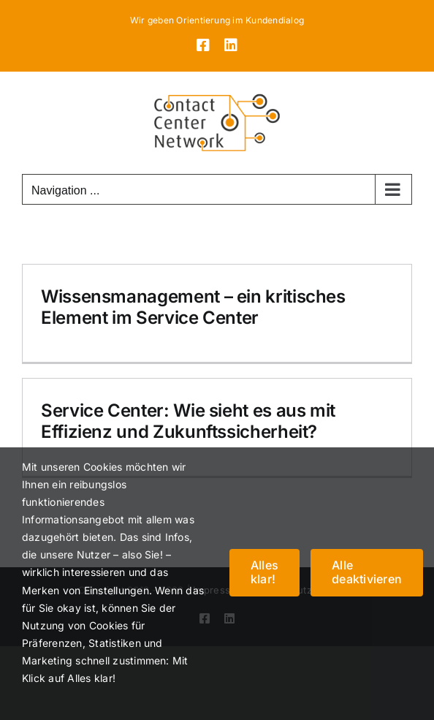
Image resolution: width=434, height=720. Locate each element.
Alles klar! (264, 572)
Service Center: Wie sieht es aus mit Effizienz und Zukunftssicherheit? (188, 421)
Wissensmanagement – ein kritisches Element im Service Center (193, 307)
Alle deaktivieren (367, 572)
